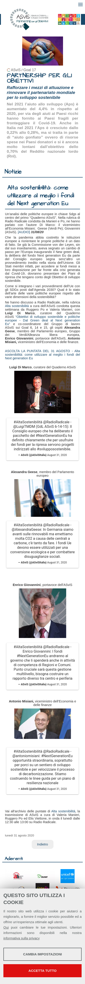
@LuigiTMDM (24, 426)
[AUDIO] (24, 232)
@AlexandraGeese (26, 529)
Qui (6, 927)
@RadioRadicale (56, 422)
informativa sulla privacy (21, 938)
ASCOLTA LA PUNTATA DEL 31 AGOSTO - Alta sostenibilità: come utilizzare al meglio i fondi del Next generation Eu (42, 354)
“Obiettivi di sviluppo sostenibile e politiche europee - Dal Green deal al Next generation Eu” (42, 320)
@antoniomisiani (25, 756)
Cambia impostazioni (42, 954)
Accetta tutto (43, 971)
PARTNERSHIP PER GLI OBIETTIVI (39, 78)
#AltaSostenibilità (28, 422)
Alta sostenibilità (17, 306)
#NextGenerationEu (51, 435)
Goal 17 (29, 70)
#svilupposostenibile (53, 449)
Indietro (42, 844)
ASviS (16, 70)
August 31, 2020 (57, 455)
